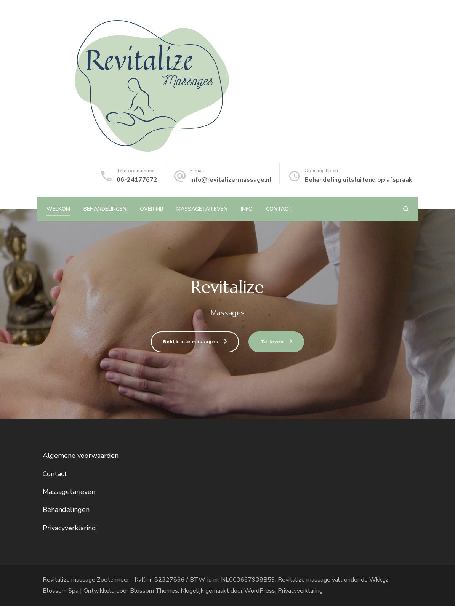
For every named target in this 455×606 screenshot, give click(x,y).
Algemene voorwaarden (81, 455)
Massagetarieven (202, 209)
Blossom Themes (154, 591)
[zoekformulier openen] (405, 208)
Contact (279, 209)
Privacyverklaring (69, 527)
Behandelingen (105, 209)
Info (247, 209)
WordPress (259, 591)
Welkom (58, 209)
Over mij (151, 209)
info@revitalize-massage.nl (231, 180)
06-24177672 (137, 180)
